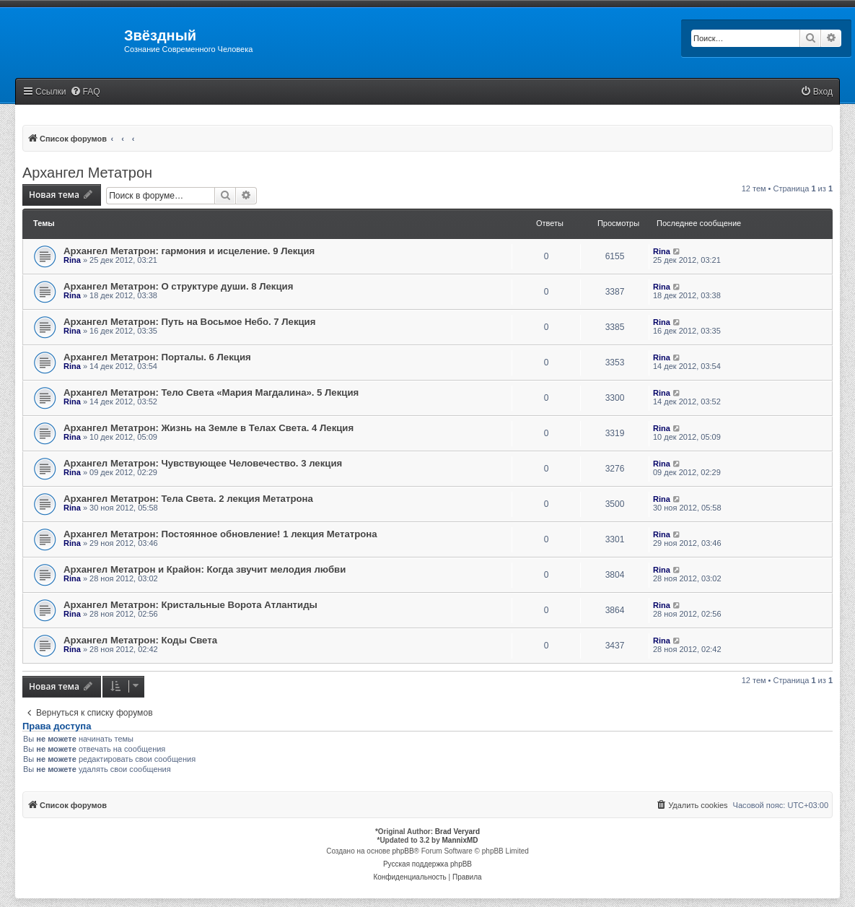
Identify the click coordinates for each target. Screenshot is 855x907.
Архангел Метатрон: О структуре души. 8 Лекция (178, 286)
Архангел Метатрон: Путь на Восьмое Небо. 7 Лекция (189, 321)
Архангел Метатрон (87, 172)
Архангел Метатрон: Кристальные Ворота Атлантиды (190, 604)
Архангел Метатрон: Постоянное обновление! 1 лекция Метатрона (220, 534)
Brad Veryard (457, 832)
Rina (72, 260)
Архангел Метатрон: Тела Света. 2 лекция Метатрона (188, 498)
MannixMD (460, 840)
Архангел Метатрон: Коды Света (140, 640)
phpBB (403, 851)
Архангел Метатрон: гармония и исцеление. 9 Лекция (189, 251)
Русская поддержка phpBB (427, 864)
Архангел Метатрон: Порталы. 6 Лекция (157, 357)
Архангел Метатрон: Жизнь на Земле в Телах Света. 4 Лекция (208, 427)
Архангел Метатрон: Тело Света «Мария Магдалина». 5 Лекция (211, 392)
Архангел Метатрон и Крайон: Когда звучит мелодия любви (204, 569)
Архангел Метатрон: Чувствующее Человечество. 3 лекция (202, 463)
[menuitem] (85, 92)
